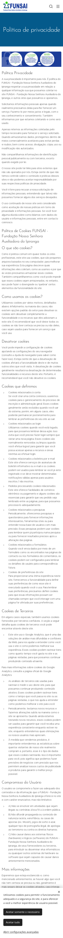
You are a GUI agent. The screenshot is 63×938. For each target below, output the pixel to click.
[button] (51, 6)
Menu (57, 6)
